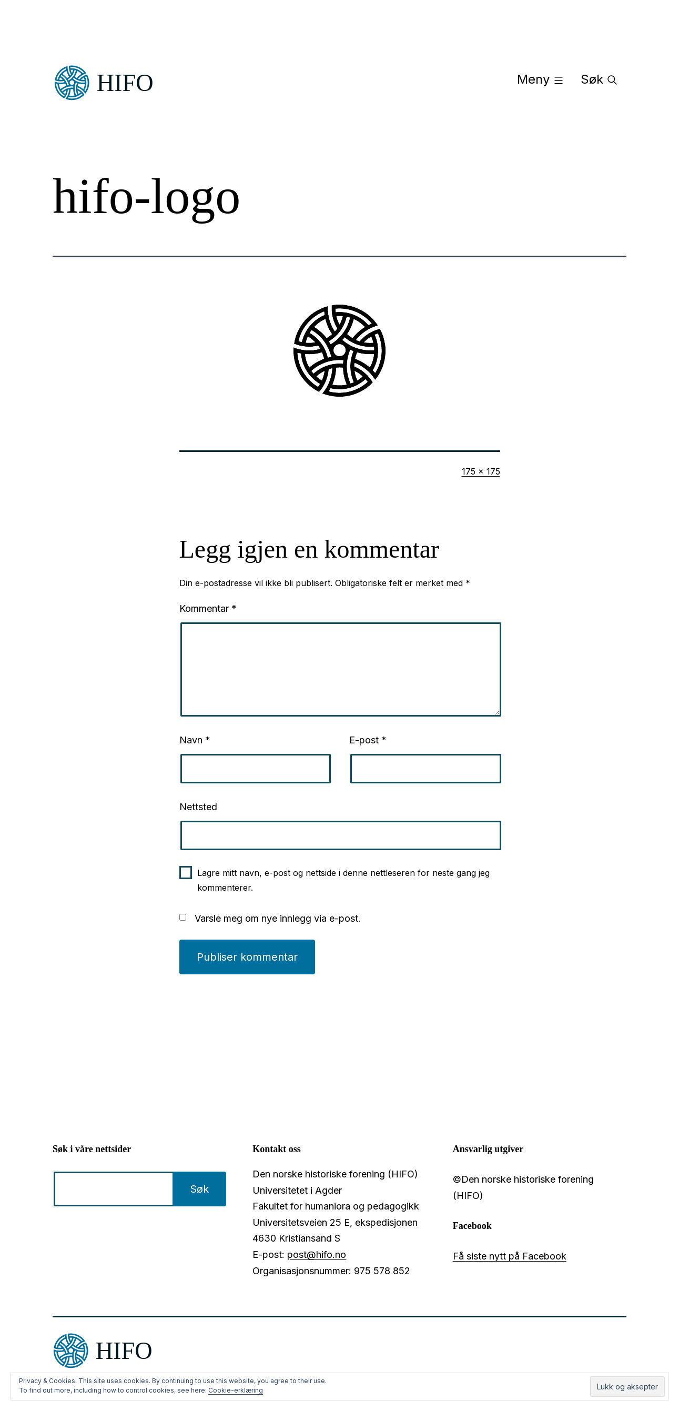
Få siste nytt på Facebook (509, 1256)
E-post (368, 739)
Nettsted (198, 806)
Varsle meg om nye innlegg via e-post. (278, 918)
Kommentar (208, 608)
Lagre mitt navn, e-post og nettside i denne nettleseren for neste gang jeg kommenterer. (343, 880)
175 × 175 (481, 471)
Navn (194, 739)
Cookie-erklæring (235, 1390)
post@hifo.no (316, 1254)
